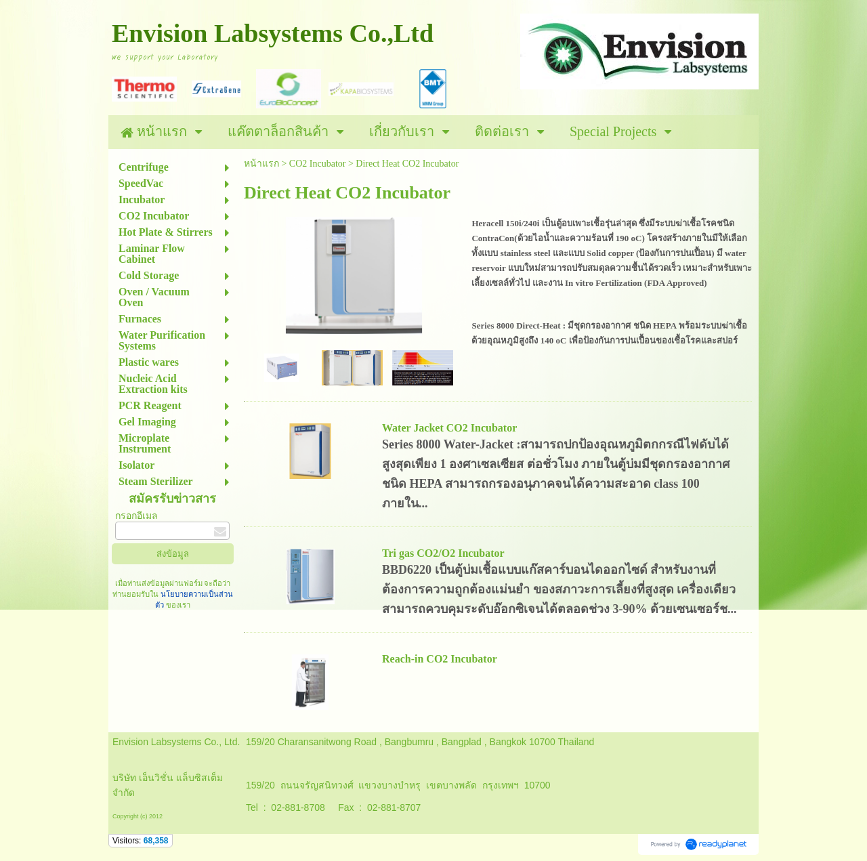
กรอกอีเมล (136, 516)
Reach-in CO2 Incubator (439, 659)
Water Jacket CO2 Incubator (449, 428)
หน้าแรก (261, 164)
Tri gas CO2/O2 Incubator (443, 553)
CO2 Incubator (317, 164)
